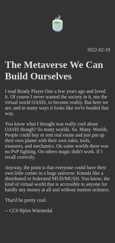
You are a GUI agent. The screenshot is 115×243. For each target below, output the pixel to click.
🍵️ (57, 23)
